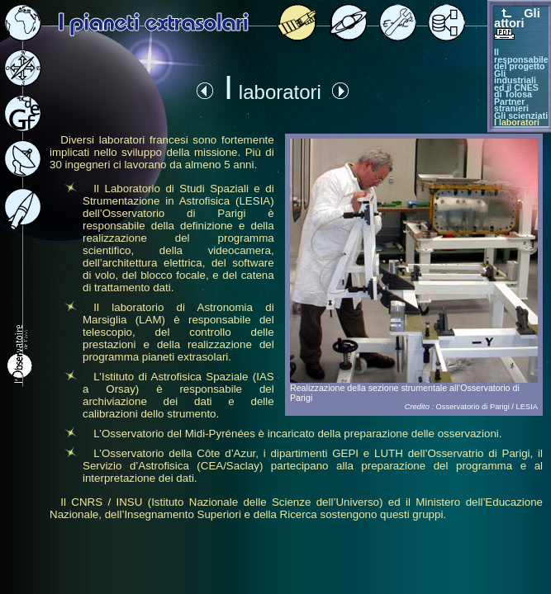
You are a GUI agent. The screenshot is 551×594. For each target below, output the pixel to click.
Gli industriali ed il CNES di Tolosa (516, 84)
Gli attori (517, 18)
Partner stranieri (511, 105)
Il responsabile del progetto (521, 59)
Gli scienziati (521, 115)
